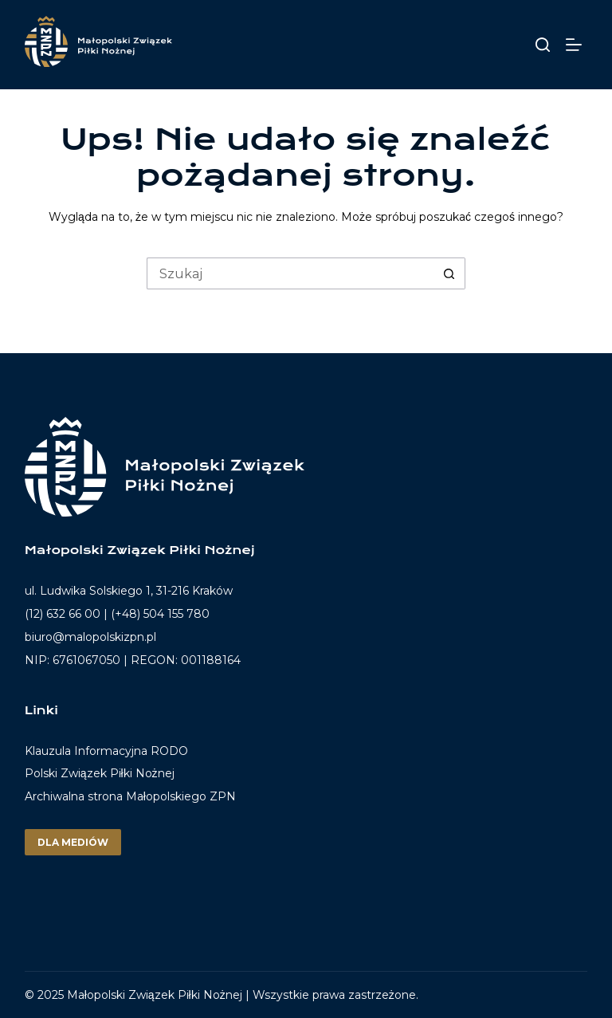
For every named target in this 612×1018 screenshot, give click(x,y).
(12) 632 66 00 (62, 614)
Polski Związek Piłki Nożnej (100, 773)
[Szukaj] (543, 44)
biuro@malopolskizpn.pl (90, 637)
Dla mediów (72, 842)
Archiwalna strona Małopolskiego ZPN (130, 796)
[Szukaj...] (290, 273)
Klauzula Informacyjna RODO (106, 751)
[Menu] (576, 45)
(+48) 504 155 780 (160, 614)
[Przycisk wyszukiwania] (449, 273)
